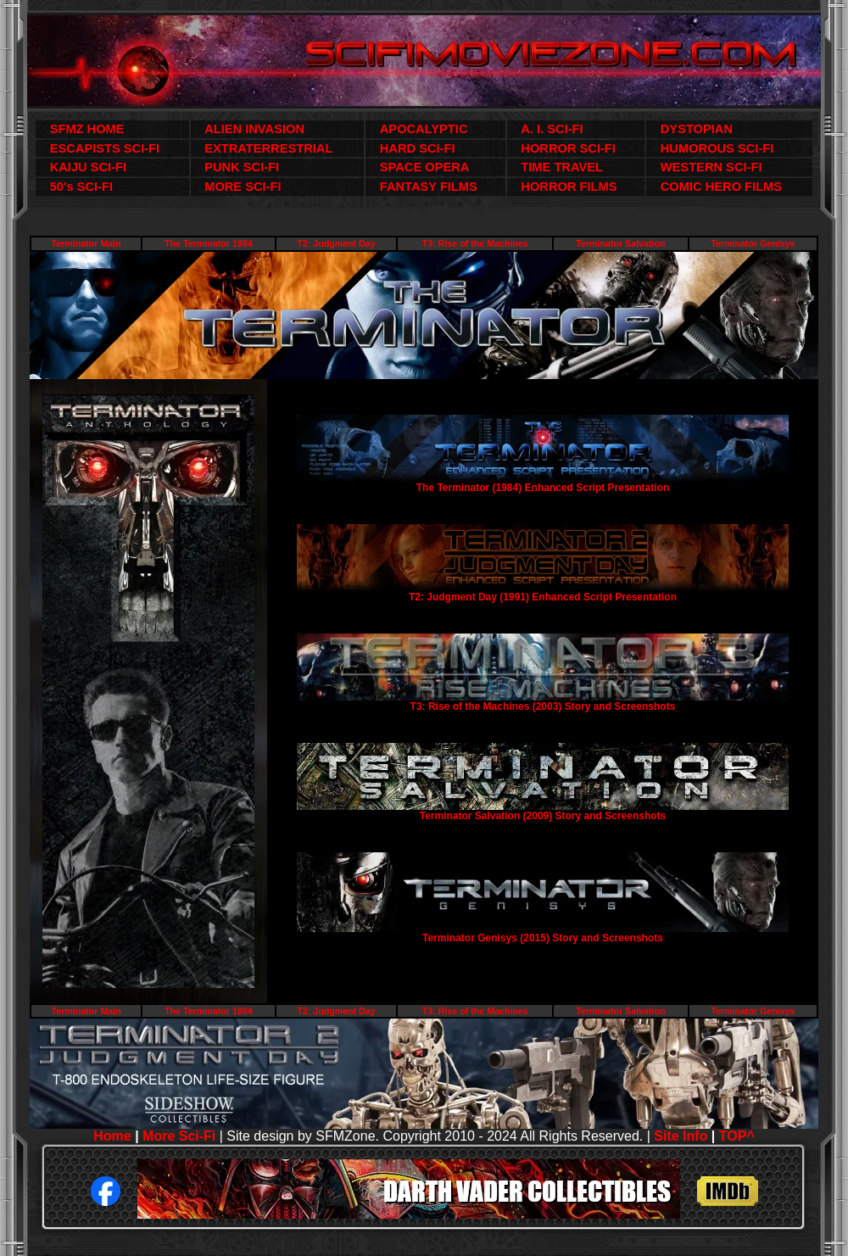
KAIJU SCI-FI (88, 167)
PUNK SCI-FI (241, 167)
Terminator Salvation (620, 243)
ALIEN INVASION (254, 129)
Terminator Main (86, 243)
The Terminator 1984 (208, 243)
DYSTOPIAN (697, 129)
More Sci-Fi (178, 1136)
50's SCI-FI (81, 186)
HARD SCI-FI (417, 148)
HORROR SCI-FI (568, 148)
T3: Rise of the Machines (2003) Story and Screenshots (543, 706)
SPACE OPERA (425, 167)
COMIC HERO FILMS (721, 186)
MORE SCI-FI (242, 186)
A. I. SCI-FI (552, 129)
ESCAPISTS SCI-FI (104, 148)
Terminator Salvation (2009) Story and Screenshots (543, 816)
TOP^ (737, 1136)
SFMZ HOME (87, 129)
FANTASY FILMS (428, 186)
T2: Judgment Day (336, 243)
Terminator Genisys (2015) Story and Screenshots (542, 938)
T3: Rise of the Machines (475, 243)
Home (112, 1136)
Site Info (680, 1136)
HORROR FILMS (568, 186)
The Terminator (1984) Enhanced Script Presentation (543, 488)
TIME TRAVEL (562, 167)
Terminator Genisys (753, 243)
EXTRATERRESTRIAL (268, 148)
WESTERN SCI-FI (711, 167)
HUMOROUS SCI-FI (717, 148)
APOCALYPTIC (424, 129)
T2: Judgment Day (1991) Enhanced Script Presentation (543, 597)
